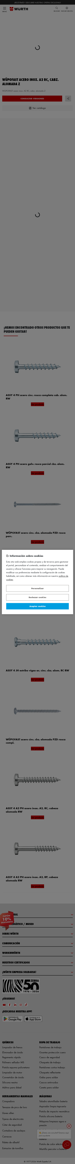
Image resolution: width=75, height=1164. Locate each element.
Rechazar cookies (37, 597)
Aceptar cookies (37, 606)
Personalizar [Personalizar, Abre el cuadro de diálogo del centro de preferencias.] (37, 588)
